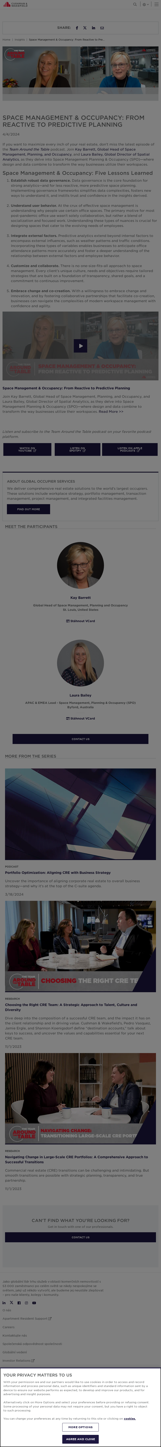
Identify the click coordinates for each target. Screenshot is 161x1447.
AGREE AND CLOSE (80, 1439)
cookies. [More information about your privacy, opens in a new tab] (130, 1418)
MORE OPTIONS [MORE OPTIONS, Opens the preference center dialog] (80, 1427)
